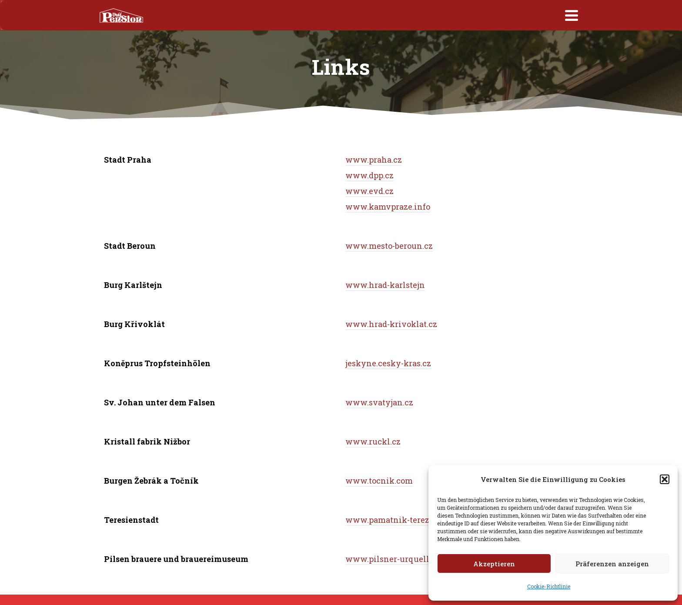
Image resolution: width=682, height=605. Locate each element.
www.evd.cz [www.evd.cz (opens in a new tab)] (369, 191)
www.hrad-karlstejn (385, 285)
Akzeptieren (494, 563)
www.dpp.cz (369, 175)
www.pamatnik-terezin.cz (396, 520)
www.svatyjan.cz (379, 402)
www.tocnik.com (379, 480)
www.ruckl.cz (373, 441)
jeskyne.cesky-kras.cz (388, 363)
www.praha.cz (373, 159)
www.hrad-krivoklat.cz (391, 324)
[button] (664, 479)
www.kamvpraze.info (387, 206)
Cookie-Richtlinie (548, 586)
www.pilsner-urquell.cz (392, 559)
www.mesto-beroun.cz (389, 246)
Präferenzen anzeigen (612, 563)
